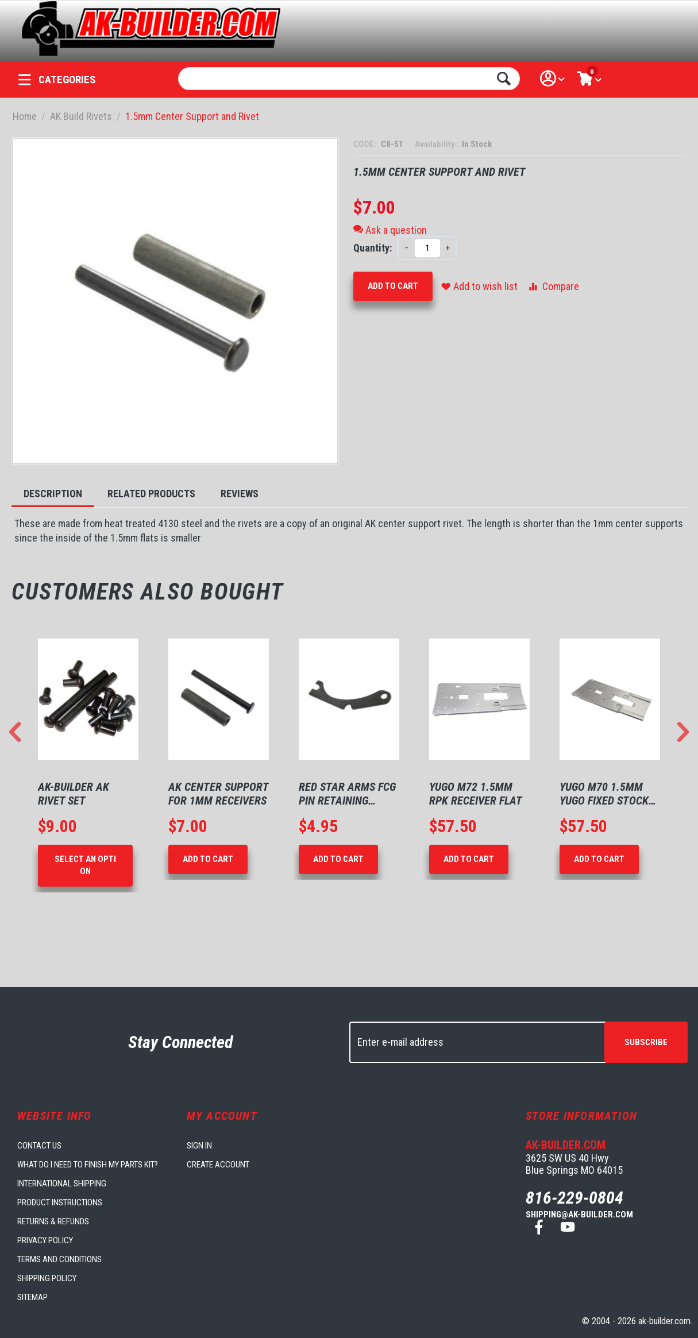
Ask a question (390, 230)
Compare (553, 286)
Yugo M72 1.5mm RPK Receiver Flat (475, 793)
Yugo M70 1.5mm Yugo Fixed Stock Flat (604, 793)
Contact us (39, 1145)
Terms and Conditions (59, 1259)
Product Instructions (59, 1202)
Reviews (240, 494)
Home (25, 116)
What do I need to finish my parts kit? (87, 1164)
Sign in (199, 1145)
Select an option (85, 865)
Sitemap (32, 1297)
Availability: (437, 144)
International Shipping (61, 1183)
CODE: (365, 144)
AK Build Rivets (81, 116)
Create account (218, 1164)
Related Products (151, 494)
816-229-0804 (574, 1198)
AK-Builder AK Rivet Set (73, 793)
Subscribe (646, 1042)
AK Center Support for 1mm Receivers (218, 793)
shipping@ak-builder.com (579, 1214)
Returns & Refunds (53, 1221)
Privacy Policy (45, 1240)
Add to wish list (479, 286)
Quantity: (372, 248)
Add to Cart (393, 286)
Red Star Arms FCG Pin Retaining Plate (347, 793)
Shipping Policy (46, 1278)
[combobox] (349, 78)
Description (53, 494)
